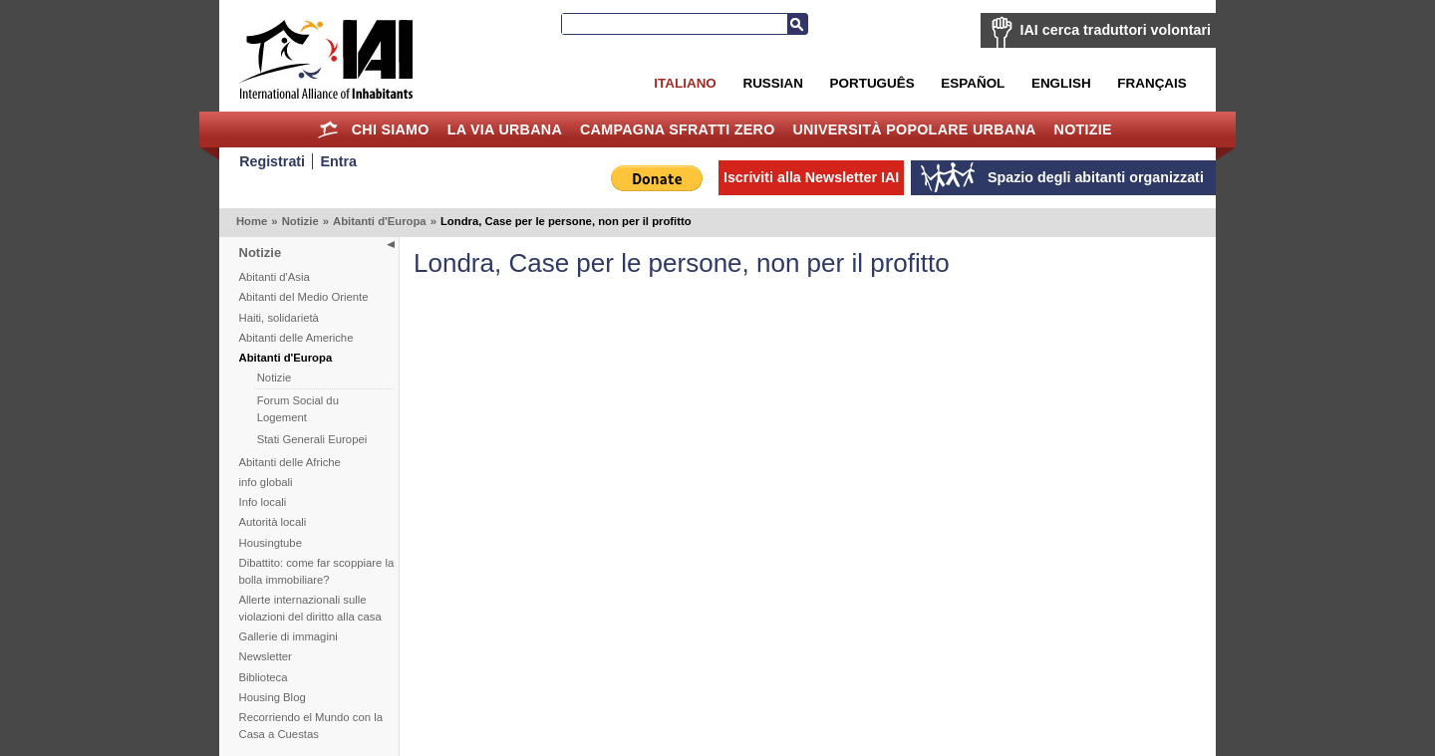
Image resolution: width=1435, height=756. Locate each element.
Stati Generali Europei (312, 439)
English (1061, 83)
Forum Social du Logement (298, 408)
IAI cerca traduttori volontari (1115, 30)
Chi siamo (391, 129)
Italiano (685, 83)
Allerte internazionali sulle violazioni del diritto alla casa (310, 608)
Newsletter (265, 656)
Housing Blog (272, 697)
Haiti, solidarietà (279, 318)
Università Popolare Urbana (913, 129)
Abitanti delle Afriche (290, 462)
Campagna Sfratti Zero (677, 129)
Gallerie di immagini (288, 636)
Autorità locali (273, 522)
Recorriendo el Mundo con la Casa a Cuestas (311, 725)
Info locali (263, 502)
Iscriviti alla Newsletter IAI (811, 177)
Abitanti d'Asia (274, 277)
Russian (772, 83)
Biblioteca (263, 677)
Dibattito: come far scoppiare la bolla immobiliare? (317, 571)
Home (328, 129)
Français (1151, 83)
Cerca (797, 24)
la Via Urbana (504, 129)
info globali (266, 482)
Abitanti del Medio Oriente (304, 297)
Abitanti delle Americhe (296, 338)
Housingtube (270, 543)
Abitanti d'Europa (380, 221)
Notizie (1083, 129)
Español (972, 83)
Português (872, 83)
